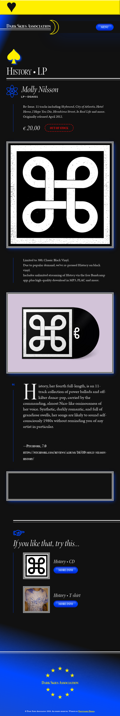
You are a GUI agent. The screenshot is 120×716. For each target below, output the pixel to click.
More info (68, 570)
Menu (105, 27)
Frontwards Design (86, 711)
